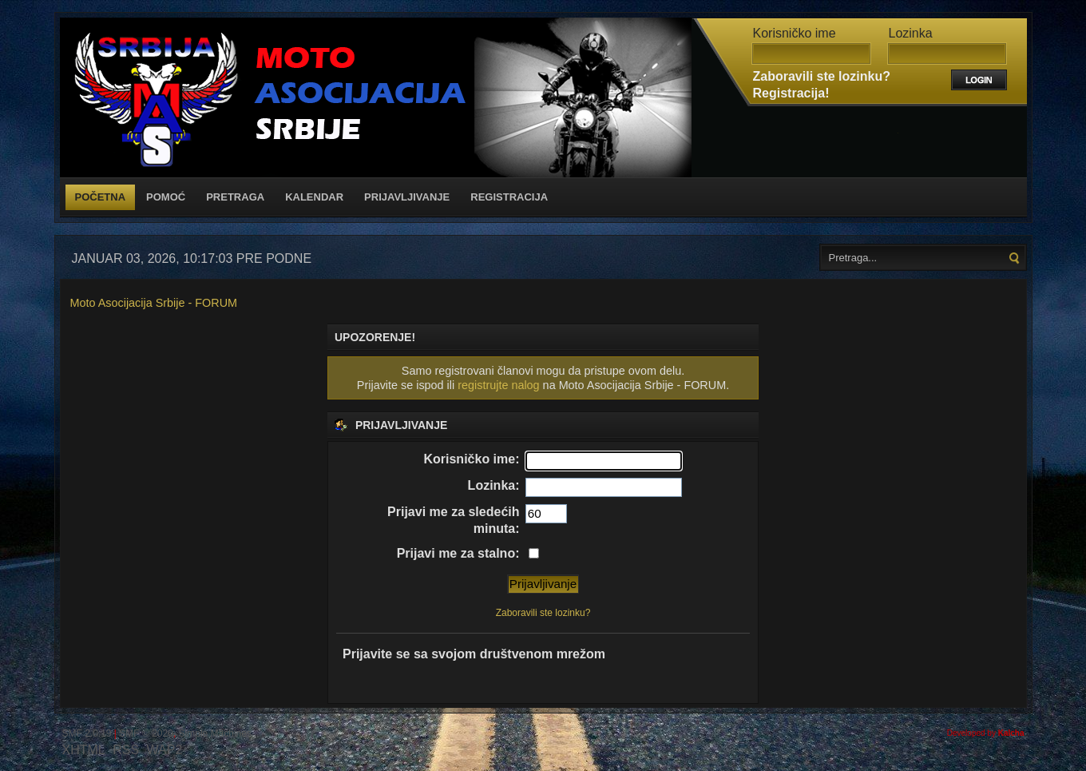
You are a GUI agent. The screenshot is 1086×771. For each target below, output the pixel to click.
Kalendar (314, 197)
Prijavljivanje (407, 197)
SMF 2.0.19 (87, 733)
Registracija (509, 197)
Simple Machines (215, 733)
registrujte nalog (498, 385)
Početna (100, 197)
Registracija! (791, 93)
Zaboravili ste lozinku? (821, 76)
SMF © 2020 (146, 733)
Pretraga (235, 197)
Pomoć (165, 197)
